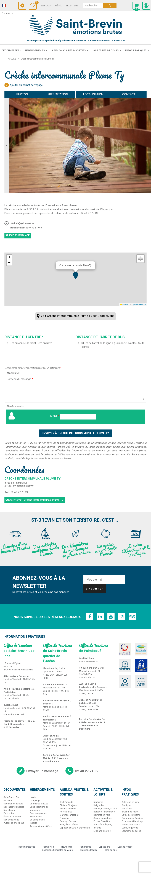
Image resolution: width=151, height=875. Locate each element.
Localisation (93, 94)
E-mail (54, 416)
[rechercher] (93, 5)
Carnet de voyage (36, 3)
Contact (129, 94)
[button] (75, 275)
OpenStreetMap (139, 304)
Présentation (57, 94)
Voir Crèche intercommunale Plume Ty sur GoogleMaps (77, 316)
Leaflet (124, 304)
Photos (22, 94)
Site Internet (36, 500)
